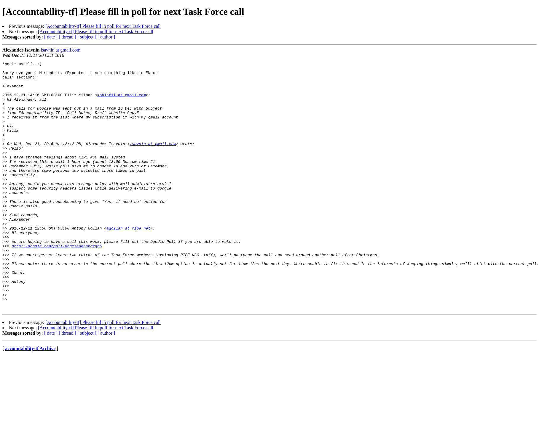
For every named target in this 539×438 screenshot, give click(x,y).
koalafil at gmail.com (121, 102)
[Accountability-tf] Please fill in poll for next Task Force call (103, 26)
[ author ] (106, 36)
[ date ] (51, 36)
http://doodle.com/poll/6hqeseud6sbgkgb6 (57, 283)
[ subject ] (86, 36)
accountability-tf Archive (30, 398)
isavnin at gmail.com (61, 49)
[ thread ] (67, 36)
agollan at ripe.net (128, 261)
